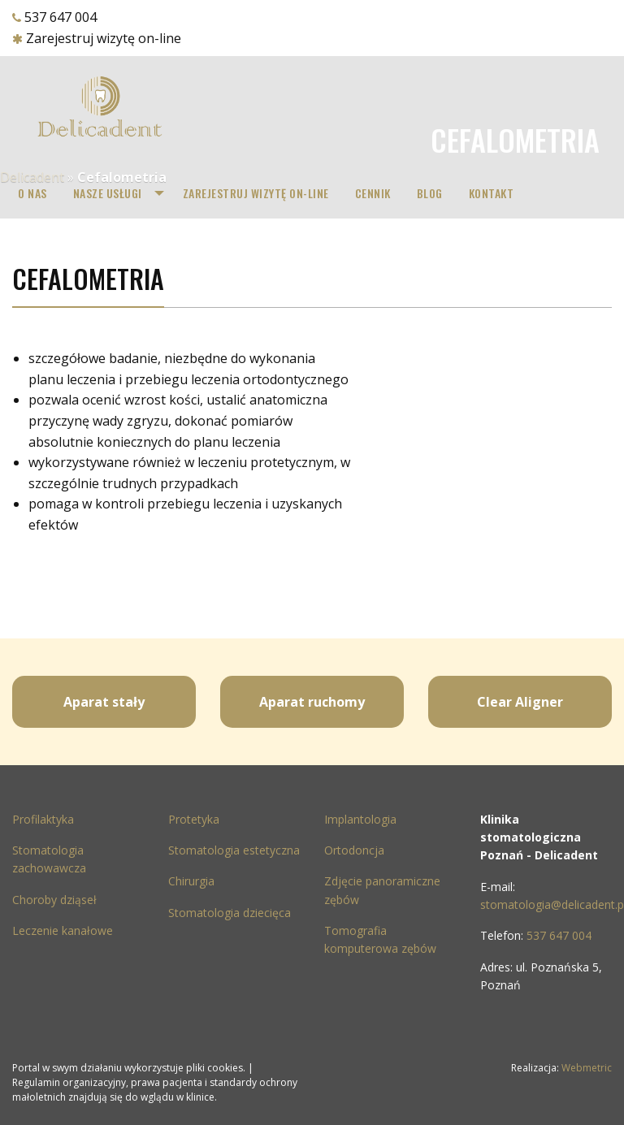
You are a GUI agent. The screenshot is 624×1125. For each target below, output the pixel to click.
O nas (32, 192)
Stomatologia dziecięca (229, 912)
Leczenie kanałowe (62, 930)
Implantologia (360, 819)
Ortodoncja (354, 850)
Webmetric (586, 1068)
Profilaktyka (43, 819)
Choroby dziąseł (54, 899)
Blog (430, 192)
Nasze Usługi (107, 192)
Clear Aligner (520, 702)
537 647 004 (60, 17)
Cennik (373, 192)
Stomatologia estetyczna (234, 850)
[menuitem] (32, 193)
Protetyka (193, 819)
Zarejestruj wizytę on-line (103, 38)
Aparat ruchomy (312, 702)
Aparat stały (104, 702)
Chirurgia (191, 881)
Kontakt (491, 192)
